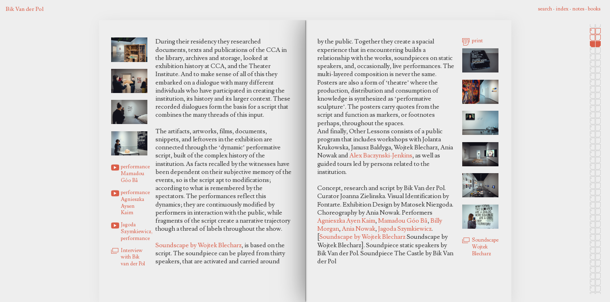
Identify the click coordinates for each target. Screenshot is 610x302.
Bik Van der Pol (24, 9)
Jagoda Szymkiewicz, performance (134, 231)
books (594, 9)
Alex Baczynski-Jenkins (380, 155)
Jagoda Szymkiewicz (405, 229)
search (545, 9)
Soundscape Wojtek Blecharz (485, 247)
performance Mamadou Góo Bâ (134, 173)
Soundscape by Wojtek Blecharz (198, 245)
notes (578, 9)
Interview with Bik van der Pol (133, 257)
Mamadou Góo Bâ (403, 221)
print (477, 40)
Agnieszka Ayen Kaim (346, 221)
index (562, 9)
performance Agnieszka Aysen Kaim (134, 202)
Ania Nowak (358, 229)
